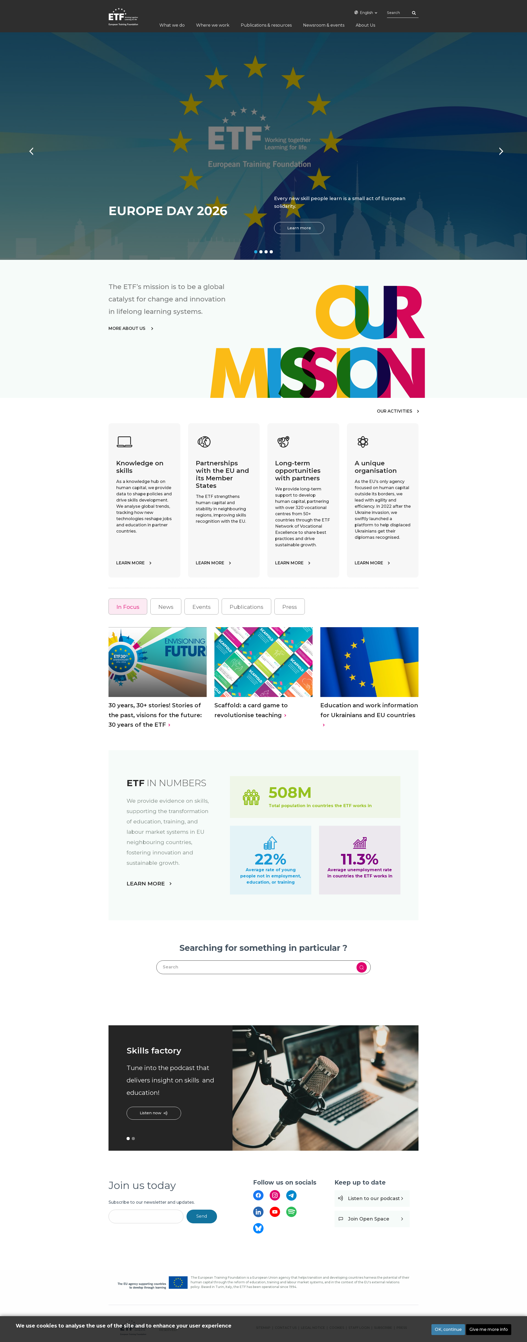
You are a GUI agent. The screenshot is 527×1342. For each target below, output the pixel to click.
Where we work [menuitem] (212, 25)
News (165, 607)
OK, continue (448, 1329)
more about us (127, 328)
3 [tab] (266, 251)
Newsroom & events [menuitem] (323, 25)
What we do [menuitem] (172, 25)
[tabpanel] (263, 146)
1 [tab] (255, 251)
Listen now (150, 1112)
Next (498, 148)
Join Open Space (368, 1219)
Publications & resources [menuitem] (266, 25)
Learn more (299, 227)
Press (289, 607)
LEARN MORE (130, 562)
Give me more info (488, 1329)
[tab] (128, 606)
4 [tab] (271, 251)
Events (201, 607)
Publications (246, 607)
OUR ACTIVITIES (394, 411)
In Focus (128, 607)
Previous (28, 148)
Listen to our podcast (374, 1198)
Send (201, 1216)
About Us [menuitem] (365, 25)
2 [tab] (260, 251)
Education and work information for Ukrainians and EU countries (369, 710)
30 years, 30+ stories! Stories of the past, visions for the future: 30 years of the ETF (155, 715)
